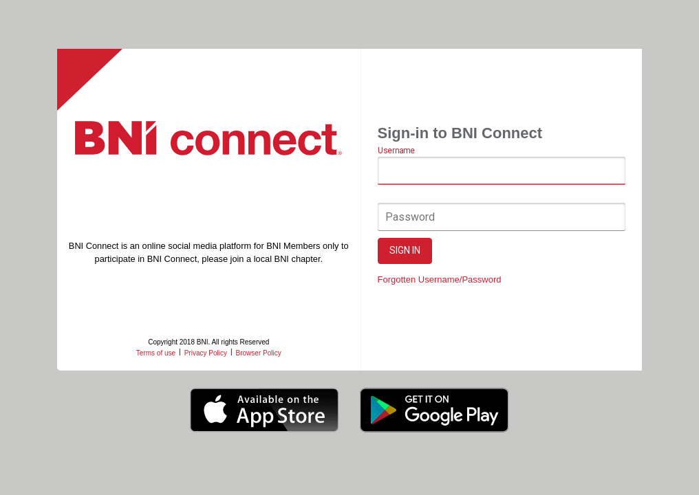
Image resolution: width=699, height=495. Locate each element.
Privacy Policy (205, 353)
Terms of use (155, 353)
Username (396, 151)
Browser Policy (258, 353)
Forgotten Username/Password (440, 279)
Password (410, 216)
